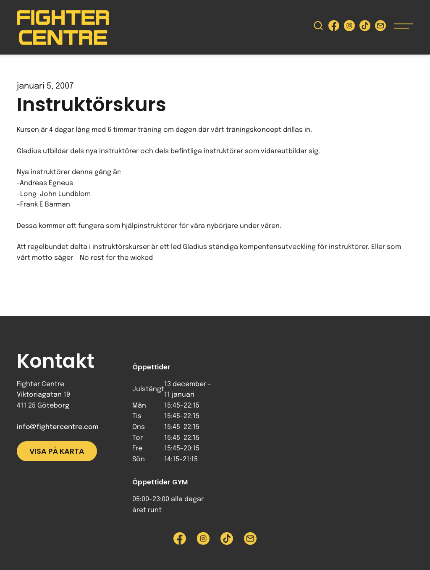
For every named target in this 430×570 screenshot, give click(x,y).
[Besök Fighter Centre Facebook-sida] (333, 27)
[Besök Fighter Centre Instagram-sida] (349, 27)
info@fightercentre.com (57, 427)
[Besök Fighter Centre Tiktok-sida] (364, 27)
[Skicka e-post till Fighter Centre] (380, 27)
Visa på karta (56, 451)
